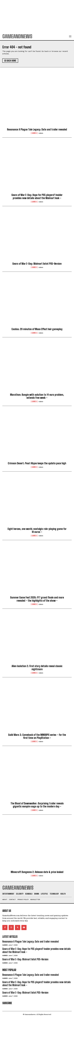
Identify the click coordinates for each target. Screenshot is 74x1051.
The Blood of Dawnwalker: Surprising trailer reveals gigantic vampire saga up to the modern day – (37, 805)
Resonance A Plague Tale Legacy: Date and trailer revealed (37, 129)
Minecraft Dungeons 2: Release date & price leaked (37, 872)
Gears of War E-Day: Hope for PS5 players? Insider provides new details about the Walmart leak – (37, 196)
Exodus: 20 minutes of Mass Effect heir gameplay (37, 329)
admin (41, 133)
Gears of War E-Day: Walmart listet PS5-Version (37, 263)
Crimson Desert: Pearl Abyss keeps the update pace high (37, 463)
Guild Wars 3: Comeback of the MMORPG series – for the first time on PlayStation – (37, 736)
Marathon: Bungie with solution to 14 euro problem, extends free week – (37, 396)
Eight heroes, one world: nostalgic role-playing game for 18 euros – (37, 530)
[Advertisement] (37, 16)
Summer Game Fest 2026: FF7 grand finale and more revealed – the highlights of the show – (37, 599)
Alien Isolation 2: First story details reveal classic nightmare (37, 668)
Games (34, 133)
